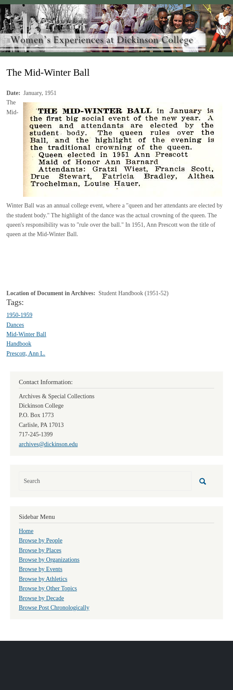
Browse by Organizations (49, 560)
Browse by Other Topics (48, 588)
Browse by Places (40, 550)
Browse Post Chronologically (54, 607)
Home (26, 531)
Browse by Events (40, 569)
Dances (15, 325)
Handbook (18, 344)
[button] (122, 149)
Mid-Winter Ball (26, 334)
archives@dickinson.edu (48, 444)
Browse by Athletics (43, 579)
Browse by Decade (41, 598)
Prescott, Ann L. (25, 353)
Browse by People (40, 540)
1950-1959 (19, 315)
